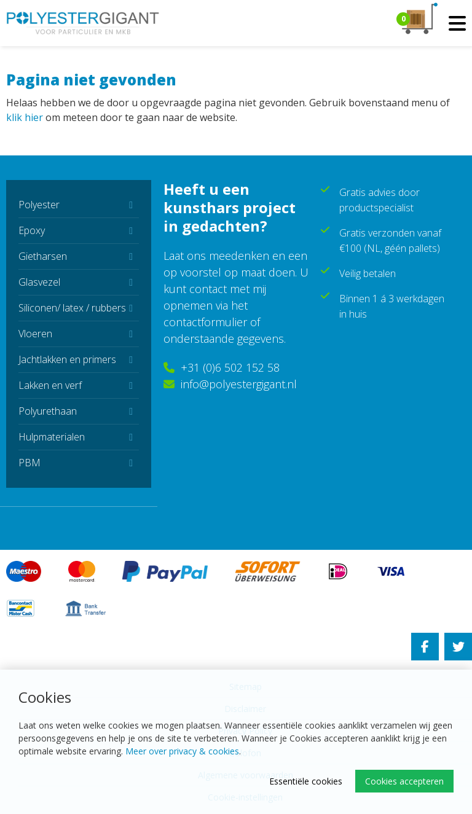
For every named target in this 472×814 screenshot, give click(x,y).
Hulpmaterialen (51, 437)
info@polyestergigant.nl (230, 384)
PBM (29, 462)
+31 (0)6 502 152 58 (221, 367)
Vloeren (35, 333)
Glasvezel (39, 282)
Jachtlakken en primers (67, 359)
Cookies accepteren (404, 781)
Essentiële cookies (305, 781)
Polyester (39, 204)
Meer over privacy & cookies (182, 751)
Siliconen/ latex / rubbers (72, 308)
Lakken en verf (50, 385)
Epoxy (31, 230)
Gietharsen (42, 256)
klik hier (24, 117)
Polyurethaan (47, 411)
